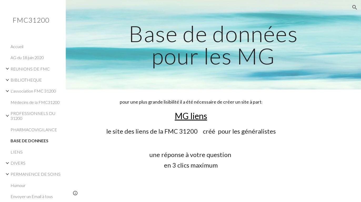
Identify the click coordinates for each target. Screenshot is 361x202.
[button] (354, 7)
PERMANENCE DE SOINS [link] (36, 173)
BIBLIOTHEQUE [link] (26, 79)
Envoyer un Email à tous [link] (32, 196)
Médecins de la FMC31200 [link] (35, 102)
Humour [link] (18, 185)
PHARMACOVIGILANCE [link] (34, 129)
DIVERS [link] (18, 162)
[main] (213, 44)
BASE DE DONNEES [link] (29, 140)
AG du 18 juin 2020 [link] (27, 57)
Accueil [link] (17, 46)
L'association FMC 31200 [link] (33, 90)
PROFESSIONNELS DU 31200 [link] (33, 116)
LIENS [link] (17, 151)
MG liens (191, 116)
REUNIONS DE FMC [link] (30, 68)
